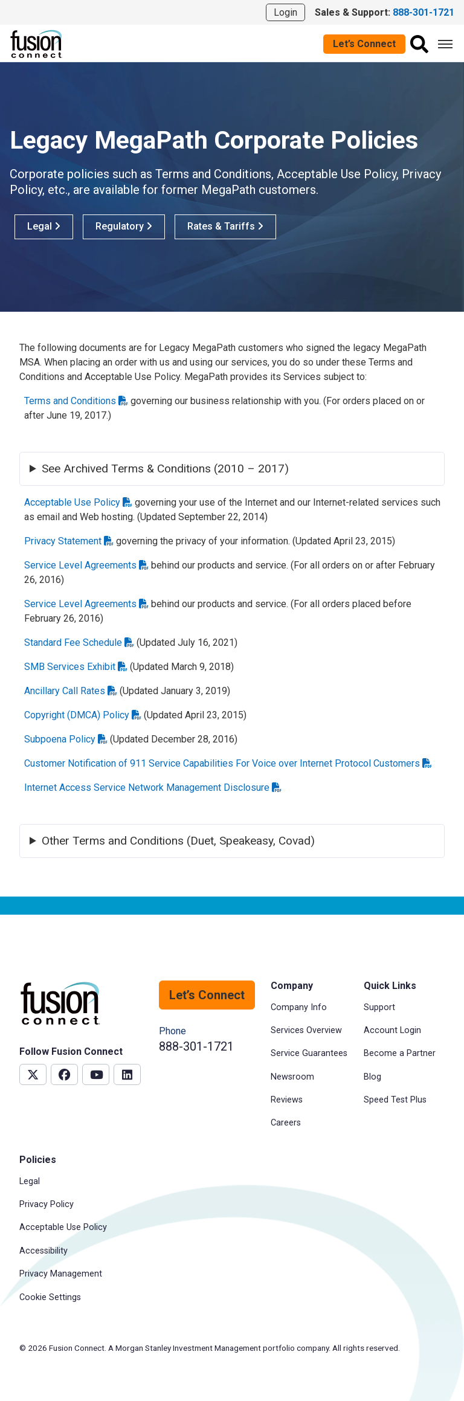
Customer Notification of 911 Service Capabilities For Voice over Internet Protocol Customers (228, 763)
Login (285, 12)
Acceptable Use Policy (78, 502)
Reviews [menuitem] (287, 1100)
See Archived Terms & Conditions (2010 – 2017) (165, 468)
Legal (43, 226)
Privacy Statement (69, 541)
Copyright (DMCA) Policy (82, 715)
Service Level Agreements (86, 565)
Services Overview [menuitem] (306, 1030)
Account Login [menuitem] (392, 1030)
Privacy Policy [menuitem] (46, 1204)
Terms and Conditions (76, 401)
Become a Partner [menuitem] (400, 1053)
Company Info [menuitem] (299, 1007)
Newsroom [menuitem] (292, 1077)
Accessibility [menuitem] (43, 1251)
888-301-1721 (196, 1046)
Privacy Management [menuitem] (60, 1274)
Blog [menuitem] (372, 1077)
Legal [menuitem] (29, 1181)
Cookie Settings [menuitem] (50, 1297)
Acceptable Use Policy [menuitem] (63, 1227)
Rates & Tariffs (225, 226)
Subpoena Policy (66, 739)
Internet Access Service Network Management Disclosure (153, 787)
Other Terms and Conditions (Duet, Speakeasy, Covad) (178, 841)
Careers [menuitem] (286, 1123)
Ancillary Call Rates (70, 691)
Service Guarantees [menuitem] (309, 1053)
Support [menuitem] (379, 1007)
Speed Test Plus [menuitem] (395, 1100)
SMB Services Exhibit (75, 666)
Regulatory (123, 226)
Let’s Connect (364, 44)
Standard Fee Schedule (79, 642)
